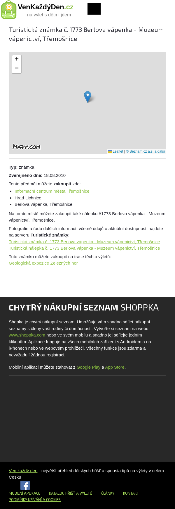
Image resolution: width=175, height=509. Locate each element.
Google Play (89, 367)
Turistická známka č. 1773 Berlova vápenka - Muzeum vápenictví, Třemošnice (84, 241)
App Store (115, 367)
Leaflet (115, 151)
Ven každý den (23, 470)
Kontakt (131, 493)
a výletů (83, 493)
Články (107, 493)
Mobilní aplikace (24, 493)
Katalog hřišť (62, 493)
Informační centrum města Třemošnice (52, 191)
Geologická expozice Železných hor (43, 262)
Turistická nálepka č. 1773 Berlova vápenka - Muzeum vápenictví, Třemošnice (84, 248)
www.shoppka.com (27, 334)
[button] (87, 97)
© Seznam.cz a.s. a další (145, 151)
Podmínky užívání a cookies (35, 499)
